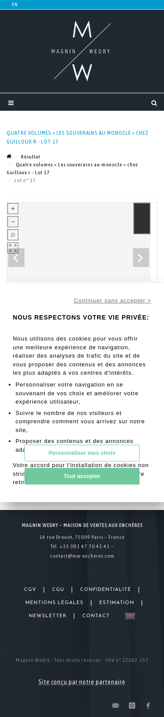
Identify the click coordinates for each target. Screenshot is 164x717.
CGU (58, 589)
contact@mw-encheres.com (82, 556)
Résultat (30, 157)
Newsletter (47, 616)
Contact (96, 616)
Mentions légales (54, 603)
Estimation (116, 603)
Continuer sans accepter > (112, 300)
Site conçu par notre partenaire (82, 681)
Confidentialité (105, 589)
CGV (30, 589)
